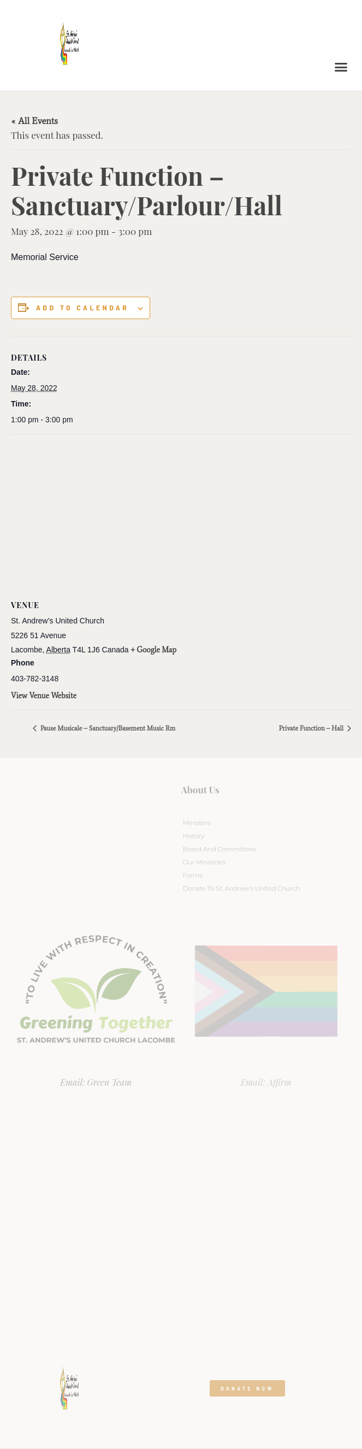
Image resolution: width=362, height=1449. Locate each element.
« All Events (34, 120)
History (193, 836)
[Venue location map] (181, 513)
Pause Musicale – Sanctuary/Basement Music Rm (107, 728)
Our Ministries (204, 862)
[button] (341, 67)
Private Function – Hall (312, 728)
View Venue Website (43, 695)
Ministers (197, 822)
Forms (193, 875)
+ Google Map (154, 650)
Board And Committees (219, 849)
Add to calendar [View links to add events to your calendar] (82, 307)
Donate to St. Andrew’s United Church (241, 888)
